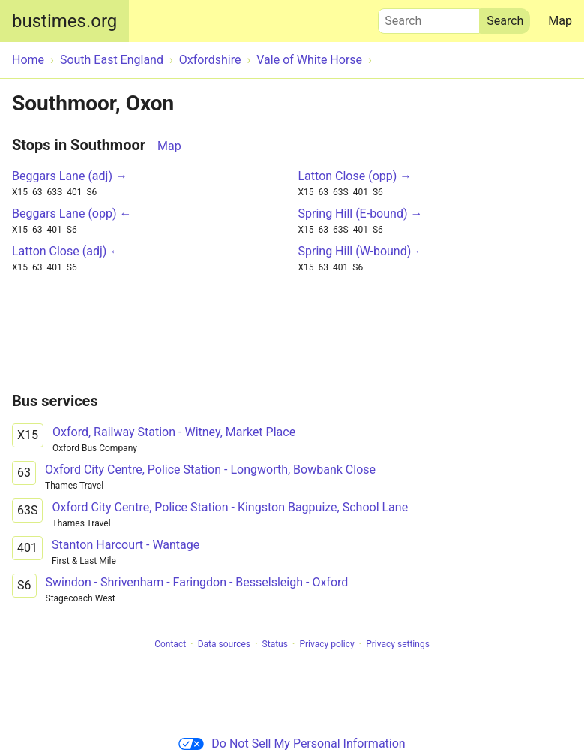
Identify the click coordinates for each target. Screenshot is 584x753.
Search (429, 17)
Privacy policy (326, 644)
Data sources (224, 644)
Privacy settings (398, 644)
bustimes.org (64, 21)
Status (275, 644)
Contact (170, 644)
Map (560, 21)
